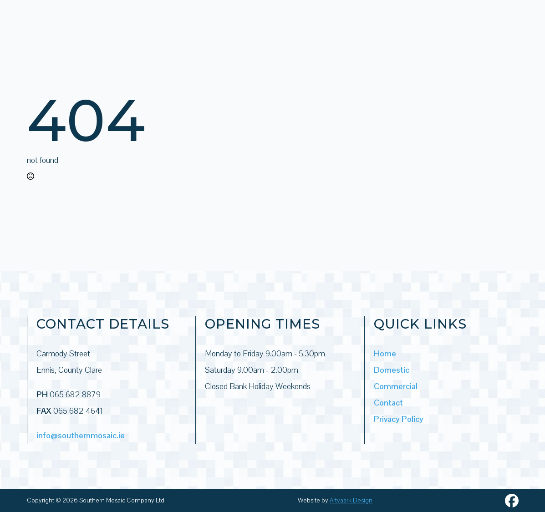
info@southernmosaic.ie (80, 435)
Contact (388, 402)
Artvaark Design (351, 500)
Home (385, 353)
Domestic (391, 370)
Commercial (396, 386)
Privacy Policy (398, 419)
